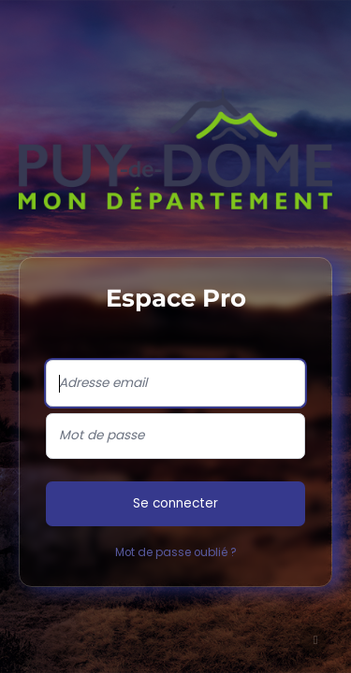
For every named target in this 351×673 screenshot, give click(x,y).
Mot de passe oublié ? (176, 552)
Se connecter (175, 503)
